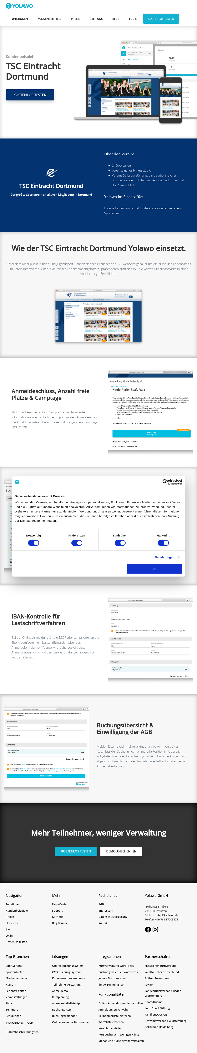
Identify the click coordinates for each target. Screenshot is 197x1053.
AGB (101, 904)
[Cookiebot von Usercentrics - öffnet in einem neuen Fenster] (165, 482)
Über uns (96, 19)
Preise (75, 19)
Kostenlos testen (161, 19)
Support (57, 910)
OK (154, 568)
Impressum (105, 910)
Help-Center (60, 904)
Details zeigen (164, 557)
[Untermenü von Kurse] (15, 984)
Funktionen (19, 19)
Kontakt (103, 923)
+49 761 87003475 (166, 919)
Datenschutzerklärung (112, 917)
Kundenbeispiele (49, 19)
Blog (115, 19)
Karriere (57, 917)
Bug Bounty (59, 923)
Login (133, 19)
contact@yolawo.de (166, 915)
